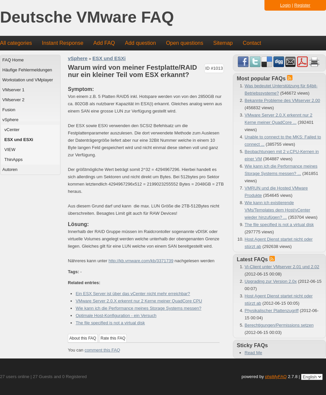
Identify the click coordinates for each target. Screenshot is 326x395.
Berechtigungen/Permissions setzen (278, 325)
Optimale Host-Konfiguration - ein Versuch (116, 315)
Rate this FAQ (112, 338)
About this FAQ (83, 338)
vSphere (10, 119)
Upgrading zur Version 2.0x (270, 281)
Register (302, 5)
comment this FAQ (102, 350)
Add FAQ (104, 43)
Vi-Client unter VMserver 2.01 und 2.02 (281, 266)
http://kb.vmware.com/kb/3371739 (140, 260)
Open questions (184, 43)
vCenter (12, 129)
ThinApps (13, 159)
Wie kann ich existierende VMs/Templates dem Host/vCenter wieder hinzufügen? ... (277, 210)
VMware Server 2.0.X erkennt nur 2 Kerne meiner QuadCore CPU (139, 300)
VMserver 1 (13, 89)
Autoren (10, 169)
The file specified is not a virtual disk (110, 322)
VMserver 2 (13, 99)
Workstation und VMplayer (27, 79)
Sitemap (223, 43)
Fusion (8, 109)
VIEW (9, 149)
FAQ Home (13, 59)
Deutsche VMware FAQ (87, 17)
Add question (140, 43)
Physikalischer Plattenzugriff (271, 310)
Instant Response (62, 43)
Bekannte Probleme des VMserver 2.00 (282, 100)
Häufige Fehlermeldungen (27, 69)
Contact (252, 43)
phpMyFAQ (276, 376)
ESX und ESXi (18, 139)
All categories (16, 43)
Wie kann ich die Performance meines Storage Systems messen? (138, 308)
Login (285, 5)
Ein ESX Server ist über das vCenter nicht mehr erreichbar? (133, 293)
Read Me (253, 352)
